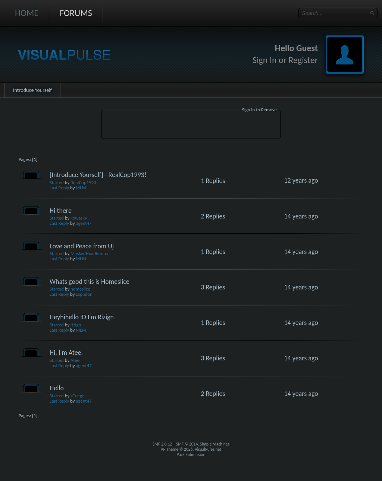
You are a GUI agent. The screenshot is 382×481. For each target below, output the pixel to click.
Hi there (61, 211)
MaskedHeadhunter (90, 253)
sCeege (77, 395)
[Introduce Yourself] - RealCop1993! (98, 175)
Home (26, 12)
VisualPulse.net (208, 449)
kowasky (79, 218)
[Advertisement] (191, 125)
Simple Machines (214, 444)
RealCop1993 (83, 182)
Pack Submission (191, 454)
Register (303, 60)
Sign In (265, 60)
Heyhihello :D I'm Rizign (82, 317)
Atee (75, 360)
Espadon (84, 294)
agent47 (83, 223)
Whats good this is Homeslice (89, 281)
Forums (76, 12)
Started (57, 182)
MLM (81, 187)
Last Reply (59, 187)
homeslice (80, 289)
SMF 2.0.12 (162, 444)
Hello (57, 388)
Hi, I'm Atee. (66, 352)
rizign (76, 325)
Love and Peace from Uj (82, 246)
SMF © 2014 (187, 444)
